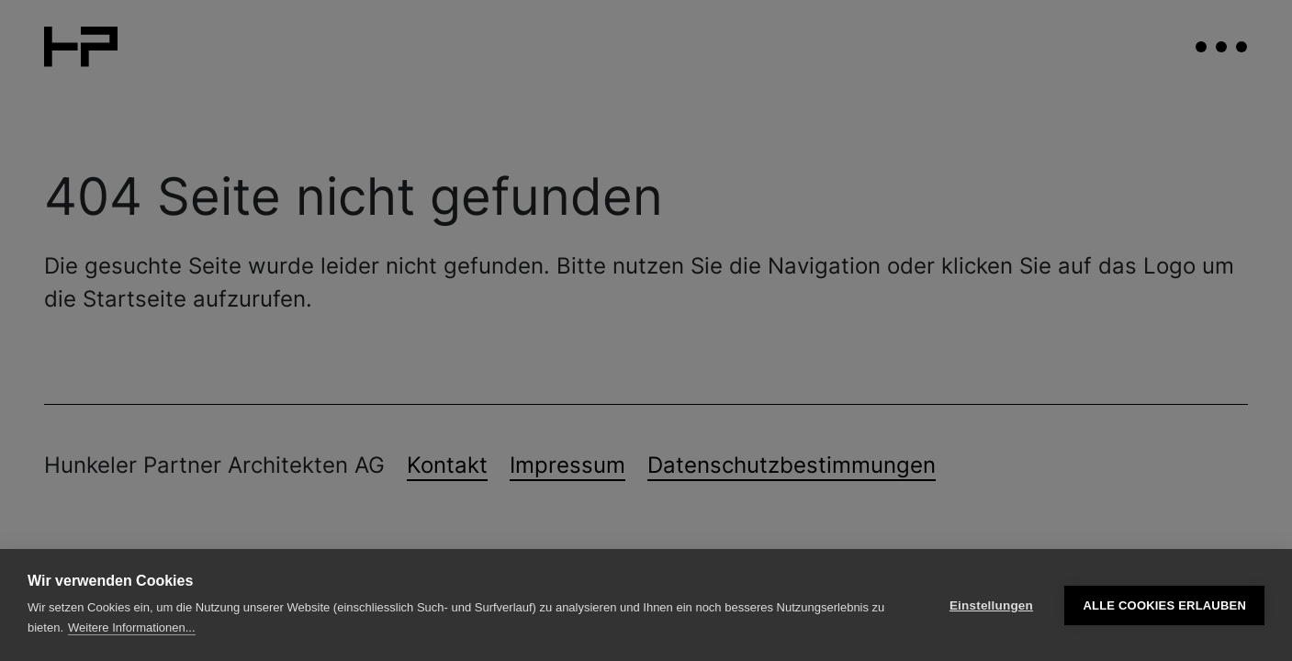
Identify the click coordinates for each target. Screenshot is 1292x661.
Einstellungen (991, 605)
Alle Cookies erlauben (1164, 605)
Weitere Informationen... (132, 627)
